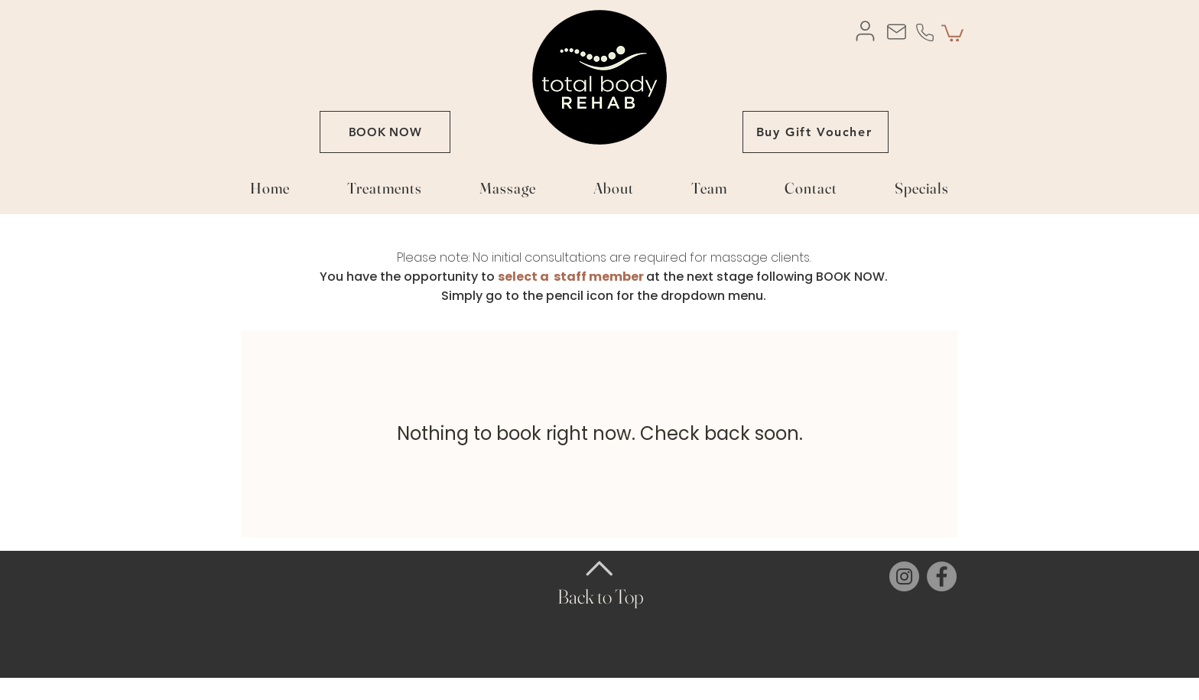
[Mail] (896, 31)
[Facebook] (942, 576)
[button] (952, 32)
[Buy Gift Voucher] (815, 132)
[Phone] (924, 32)
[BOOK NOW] (385, 132)
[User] (865, 30)
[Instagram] (904, 576)
